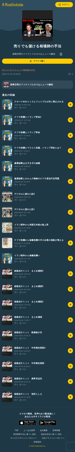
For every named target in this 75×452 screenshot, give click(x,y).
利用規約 (37, 442)
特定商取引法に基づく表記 (24, 434)
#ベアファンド (15, 70)
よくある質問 (29, 430)
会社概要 (44, 430)
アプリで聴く (37, 61)
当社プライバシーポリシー (53, 438)
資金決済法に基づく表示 (51, 434)
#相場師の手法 (29, 70)
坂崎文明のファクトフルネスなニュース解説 (33, 54)
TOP (16, 430)
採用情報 (56, 430)
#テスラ (5, 70)
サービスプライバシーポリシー (23, 438)
